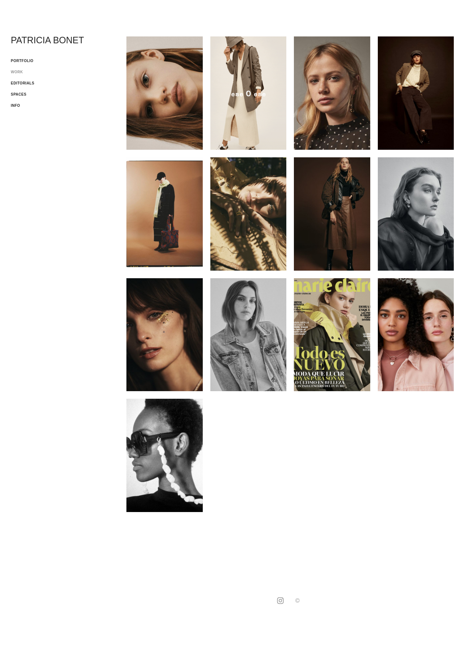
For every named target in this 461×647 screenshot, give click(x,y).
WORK (17, 72)
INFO (15, 106)
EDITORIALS (22, 83)
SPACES (18, 94)
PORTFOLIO (22, 61)
